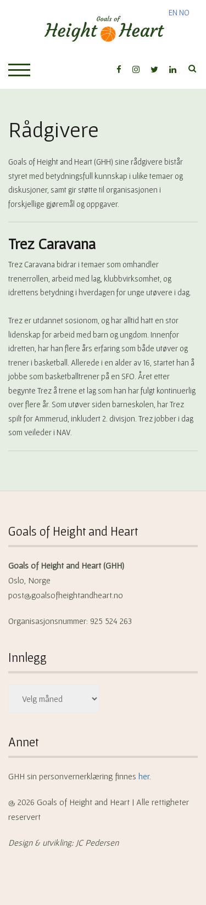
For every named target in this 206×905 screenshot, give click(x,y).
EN (173, 12)
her (143, 776)
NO (184, 12)
